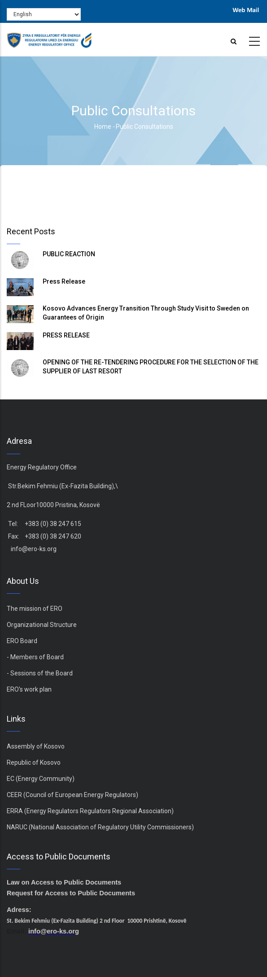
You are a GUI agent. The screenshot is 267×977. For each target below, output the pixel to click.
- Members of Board (35, 657)
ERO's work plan (29, 689)
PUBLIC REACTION (69, 254)
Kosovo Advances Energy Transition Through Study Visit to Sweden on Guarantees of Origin (146, 313)
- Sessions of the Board (40, 673)
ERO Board (22, 640)
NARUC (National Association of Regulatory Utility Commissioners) (100, 827)
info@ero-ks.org (34, 548)
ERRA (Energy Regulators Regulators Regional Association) (90, 811)
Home (102, 126)
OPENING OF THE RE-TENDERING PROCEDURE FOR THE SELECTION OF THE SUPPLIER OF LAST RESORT (150, 367)
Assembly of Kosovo (36, 746)
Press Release (64, 281)
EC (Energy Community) (40, 778)
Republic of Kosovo (34, 762)
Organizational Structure (42, 624)
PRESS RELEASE (66, 335)
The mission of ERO (34, 608)
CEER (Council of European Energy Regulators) (72, 794)
